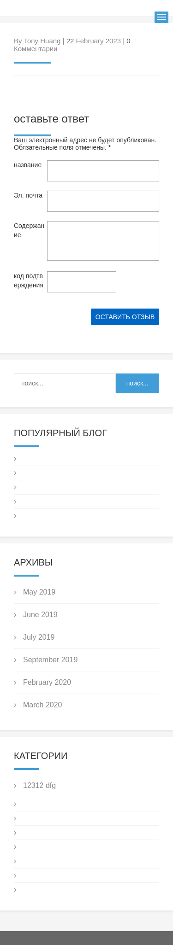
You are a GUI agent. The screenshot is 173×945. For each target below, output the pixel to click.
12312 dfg (39, 785)
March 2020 (42, 705)
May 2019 (39, 592)
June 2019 (40, 614)
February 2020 (47, 682)
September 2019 (50, 660)
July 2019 (39, 637)
